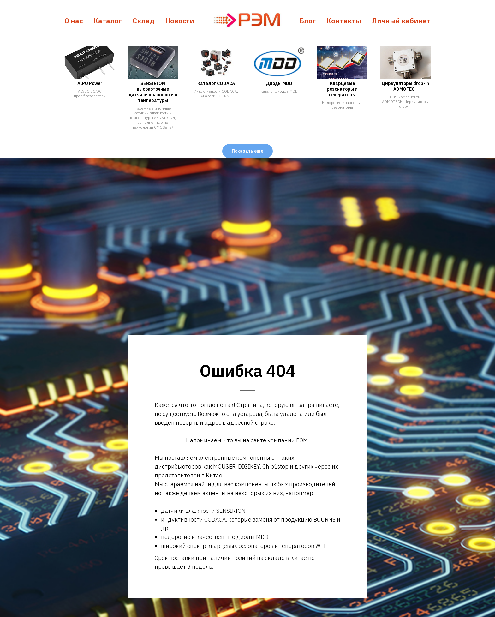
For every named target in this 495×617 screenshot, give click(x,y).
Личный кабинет (401, 20)
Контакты (343, 20)
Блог (307, 20)
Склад (143, 20)
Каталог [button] (107, 20)
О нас (73, 20)
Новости (179, 20)
